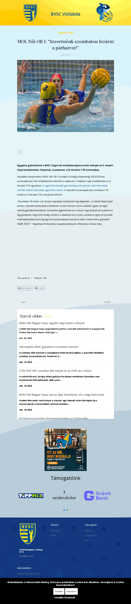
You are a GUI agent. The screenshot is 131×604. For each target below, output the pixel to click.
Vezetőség (55, 530)
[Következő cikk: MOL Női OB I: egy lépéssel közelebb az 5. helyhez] (107, 302)
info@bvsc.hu (26, 556)
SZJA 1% (88, 530)
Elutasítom (71, 591)
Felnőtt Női (65, 32)
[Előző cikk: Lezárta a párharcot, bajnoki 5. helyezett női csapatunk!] (23, 302)
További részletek (64, 597)
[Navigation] (19, 7)
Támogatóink (91, 535)
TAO (87, 540)
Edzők (53, 535)
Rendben (59, 591)
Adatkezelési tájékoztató (28, 573)
